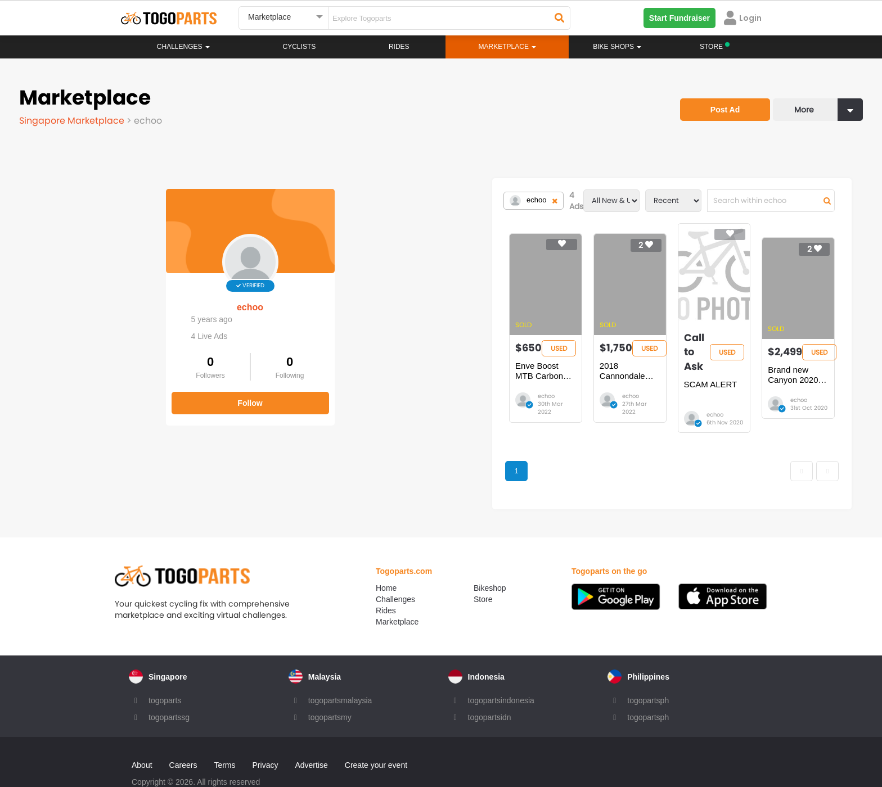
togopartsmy (330, 688)
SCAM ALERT (564, 355)
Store (483, 570)
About (142, 736)
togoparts (164, 671)
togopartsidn (489, 688)
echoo (103, 296)
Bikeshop (490, 559)
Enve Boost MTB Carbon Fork (278, 355)
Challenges (183, 47)
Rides (399, 47)
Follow (103, 392)
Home (386, 559)
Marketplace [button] (508, 47)
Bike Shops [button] (617, 47)
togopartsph (648, 671)
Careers (183, 736)
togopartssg (169, 688)
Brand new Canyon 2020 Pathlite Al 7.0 (761, 360)
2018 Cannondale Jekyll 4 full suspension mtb (435, 360)
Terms (224, 736)
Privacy (265, 736)
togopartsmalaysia (340, 671)
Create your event (376, 736)
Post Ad (725, 109)
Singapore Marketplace (73, 120)
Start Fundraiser (679, 17)
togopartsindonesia (501, 671)
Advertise (311, 736)
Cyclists (299, 47)
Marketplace (397, 593)
